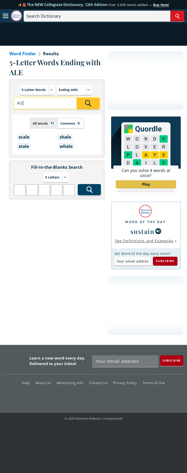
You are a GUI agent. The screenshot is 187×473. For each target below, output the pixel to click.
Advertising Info (71, 382)
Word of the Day (145, 222)
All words (44, 123)
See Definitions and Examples (144, 240)
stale (24, 146)
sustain (142, 231)
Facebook (68, 396)
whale (66, 146)
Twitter (85, 396)
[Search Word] (177, 16)
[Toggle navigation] (5, 16)
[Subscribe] (171, 360)
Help (27, 382)
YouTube (102, 396)
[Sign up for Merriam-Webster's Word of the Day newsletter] (125, 361)
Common (70, 123)
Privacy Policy (126, 382)
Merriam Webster (16, 360)
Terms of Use (153, 382)
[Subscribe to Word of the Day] (132, 261)
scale (24, 137)
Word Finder (22, 54)
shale (65, 137)
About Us (44, 382)
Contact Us (99, 382)
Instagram (118, 396)
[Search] (104, 16)
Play (146, 184)
